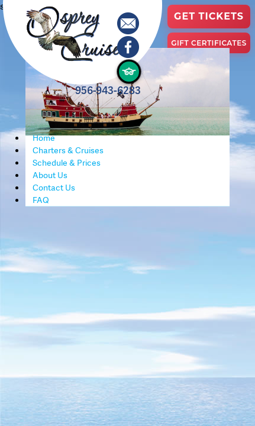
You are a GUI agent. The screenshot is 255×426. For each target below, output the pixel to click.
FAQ (41, 200)
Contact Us (54, 187)
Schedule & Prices (67, 162)
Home (44, 138)
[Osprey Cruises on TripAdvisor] (129, 71)
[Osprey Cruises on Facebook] (129, 48)
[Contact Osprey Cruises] (129, 24)
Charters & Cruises (68, 150)
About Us (50, 175)
